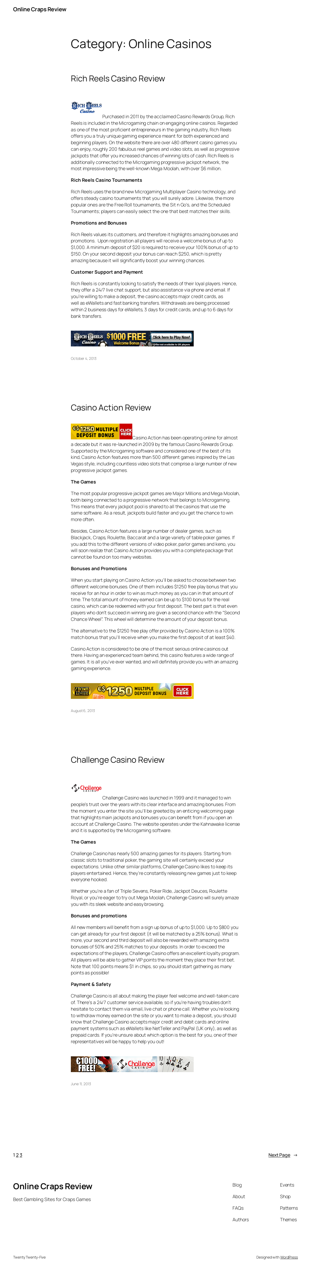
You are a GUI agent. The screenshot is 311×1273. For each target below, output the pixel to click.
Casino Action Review (111, 407)
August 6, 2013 (83, 710)
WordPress (289, 1257)
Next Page (283, 1155)
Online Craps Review (39, 9)
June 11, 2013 (81, 1083)
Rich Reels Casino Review (118, 78)
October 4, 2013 (84, 358)
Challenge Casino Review (118, 759)
